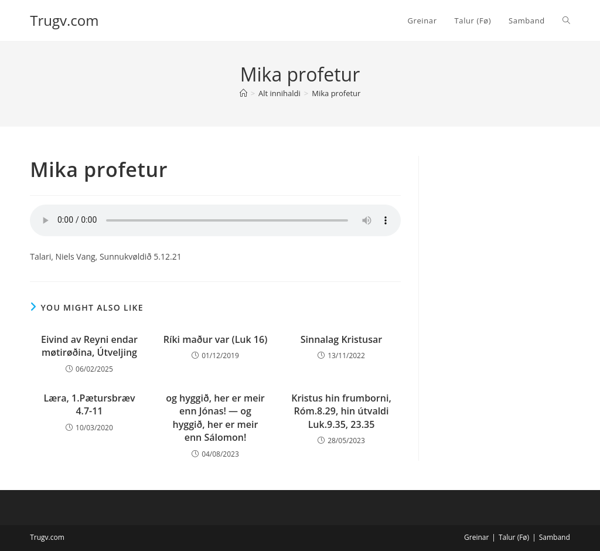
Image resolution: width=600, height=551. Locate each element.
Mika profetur (336, 93)
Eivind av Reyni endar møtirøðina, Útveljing (89, 346)
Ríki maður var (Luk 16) (215, 339)
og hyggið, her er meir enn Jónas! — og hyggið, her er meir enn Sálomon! (215, 418)
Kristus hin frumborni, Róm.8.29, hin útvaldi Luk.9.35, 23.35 (341, 411)
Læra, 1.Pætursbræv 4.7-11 (89, 404)
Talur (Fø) (514, 537)
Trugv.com (64, 20)
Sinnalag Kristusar (341, 339)
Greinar (476, 537)
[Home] (243, 93)
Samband (554, 537)
